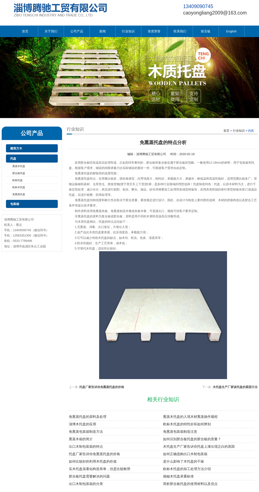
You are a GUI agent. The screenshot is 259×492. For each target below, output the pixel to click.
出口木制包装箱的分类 (86, 484)
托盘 (13, 158)
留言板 (205, 31)
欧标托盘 (17, 180)
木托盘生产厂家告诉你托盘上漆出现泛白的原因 (199, 446)
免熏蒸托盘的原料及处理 (87, 416)
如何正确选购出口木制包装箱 (185, 454)
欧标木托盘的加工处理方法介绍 (187, 469)
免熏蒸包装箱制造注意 (180, 431)
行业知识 (128, 31)
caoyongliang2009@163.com (215, 13)
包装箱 (14, 204)
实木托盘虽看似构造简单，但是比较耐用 (99, 469)
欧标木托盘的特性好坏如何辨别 (187, 424)
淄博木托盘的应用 (82, 424)
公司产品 (76, 31)
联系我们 (180, 31)
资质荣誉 (154, 31)
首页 (25, 31)
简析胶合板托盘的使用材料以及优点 (190, 484)
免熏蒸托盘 (18, 194)
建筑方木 (16, 148)
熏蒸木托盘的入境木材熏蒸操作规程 (190, 416)
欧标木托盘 (18, 187)
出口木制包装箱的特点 (86, 446)
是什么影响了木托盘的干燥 (183, 461)
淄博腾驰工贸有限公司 (151, 154)
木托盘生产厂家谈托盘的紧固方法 (235, 387)
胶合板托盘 (18, 173)
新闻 (102, 31)
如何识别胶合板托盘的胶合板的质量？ (192, 439)
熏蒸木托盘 (18, 166)
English (231, 31)
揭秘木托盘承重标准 (178, 476)
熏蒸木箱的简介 (81, 439)
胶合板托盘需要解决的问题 (89, 476)
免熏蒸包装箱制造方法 (86, 431)
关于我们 (51, 31)
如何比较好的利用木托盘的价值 (93, 461)
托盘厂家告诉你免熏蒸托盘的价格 (101, 387)
